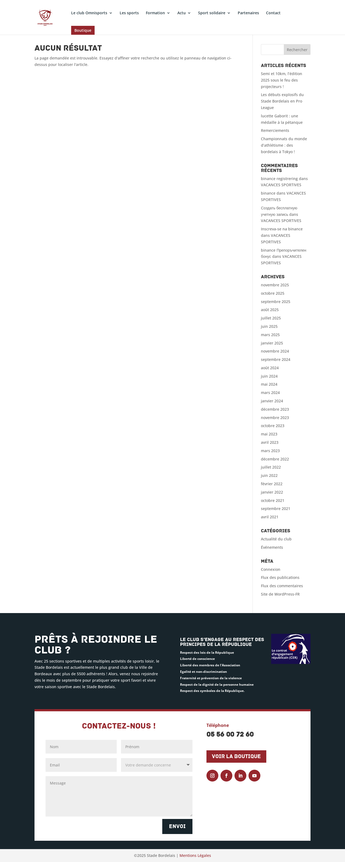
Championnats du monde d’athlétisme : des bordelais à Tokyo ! (284, 145)
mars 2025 (270, 334)
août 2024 (270, 367)
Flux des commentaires (282, 585)
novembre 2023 (275, 417)
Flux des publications (280, 577)
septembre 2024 (275, 359)
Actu (181, 13)
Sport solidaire (211, 13)
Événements (272, 547)
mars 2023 (270, 450)
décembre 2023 (275, 409)
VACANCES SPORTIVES (281, 184)
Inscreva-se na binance (282, 228)
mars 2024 (270, 392)
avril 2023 (269, 442)
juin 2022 (269, 475)
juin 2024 (269, 376)
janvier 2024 (272, 400)
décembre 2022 (275, 459)
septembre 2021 (275, 508)
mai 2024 (269, 384)
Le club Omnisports (89, 13)
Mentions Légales (195, 855)
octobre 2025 (272, 293)
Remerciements (275, 130)
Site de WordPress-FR (280, 594)
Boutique (82, 30)
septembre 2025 (275, 301)
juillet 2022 (271, 467)
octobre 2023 (272, 425)
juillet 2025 (271, 318)
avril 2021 (269, 516)
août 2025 (270, 309)
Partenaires (248, 13)
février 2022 (271, 483)
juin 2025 (269, 326)
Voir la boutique (236, 756)
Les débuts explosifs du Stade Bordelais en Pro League (282, 101)
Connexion (270, 569)
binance (268, 193)
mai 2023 (269, 434)
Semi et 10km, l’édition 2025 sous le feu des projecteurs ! (281, 80)
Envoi (177, 826)
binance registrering (279, 178)
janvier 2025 (272, 343)
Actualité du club (276, 538)
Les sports (129, 13)
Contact (273, 13)
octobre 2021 (272, 500)
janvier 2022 (272, 492)
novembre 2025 (275, 284)
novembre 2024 (275, 351)
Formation (155, 13)
